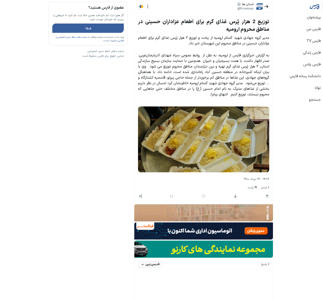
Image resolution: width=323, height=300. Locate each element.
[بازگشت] (236, 6)
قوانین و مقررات (86, 53)
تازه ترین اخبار (83, 62)
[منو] (117, 6)
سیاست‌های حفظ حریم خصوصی (42, 49)
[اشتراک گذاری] (110, 196)
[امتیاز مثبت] (236, 196)
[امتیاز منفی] (205, 196)
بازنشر (235, 187)
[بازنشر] (141, 196)
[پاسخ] (173, 196)
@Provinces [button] (215, 8)
